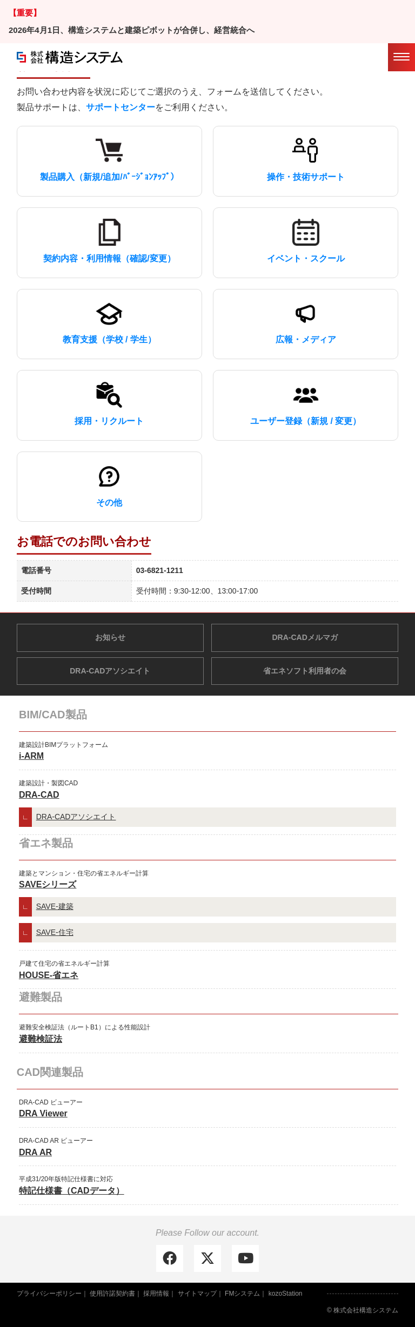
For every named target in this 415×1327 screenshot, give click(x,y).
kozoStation (286, 1293)
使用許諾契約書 (112, 1293)
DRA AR (35, 1152)
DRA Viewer (43, 1113)
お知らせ (110, 637)
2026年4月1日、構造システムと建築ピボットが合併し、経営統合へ (132, 30)
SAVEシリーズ (47, 884)
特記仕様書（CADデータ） (71, 1190)
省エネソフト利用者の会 (304, 670)
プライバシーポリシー (49, 1293)
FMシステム (242, 1293)
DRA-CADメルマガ (305, 637)
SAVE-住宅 (54, 932)
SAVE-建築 (54, 906)
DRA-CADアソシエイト (110, 670)
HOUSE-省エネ (48, 975)
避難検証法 (40, 1038)
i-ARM (31, 755)
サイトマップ (197, 1293)
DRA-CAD (39, 794)
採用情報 (156, 1293)
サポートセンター (120, 107)
